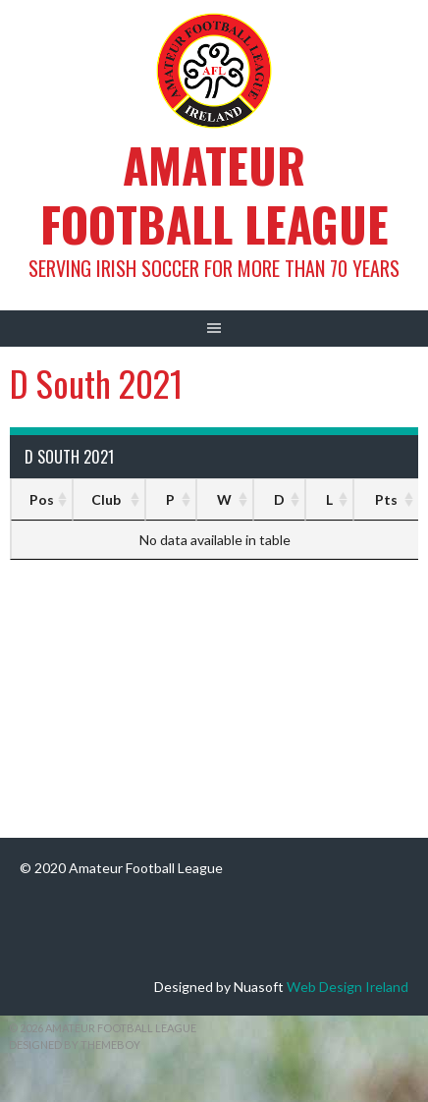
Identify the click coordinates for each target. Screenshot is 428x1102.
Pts (386, 499)
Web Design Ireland (347, 986)
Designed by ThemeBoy (74, 1044)
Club (106, 499)
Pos (41, 499)
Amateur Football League (214, 194)
